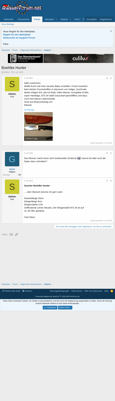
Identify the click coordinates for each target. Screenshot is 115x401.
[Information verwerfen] (110, 31)
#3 (111, 271)
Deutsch (27, 381)
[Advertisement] (57, 70)
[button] (56, 19)
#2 (111, 243)
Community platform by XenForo (57, 386)
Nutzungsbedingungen (59, 381)
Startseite (8, 19)
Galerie (64, 19)
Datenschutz (76, 381)
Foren (37, 19)
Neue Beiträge (7, 24)
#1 (111, 121)
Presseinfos (23, 19)
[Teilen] (107, 121)
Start (106, 381)
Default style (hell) (11, 381)
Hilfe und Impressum (93, 381)
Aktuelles (49, 19)
